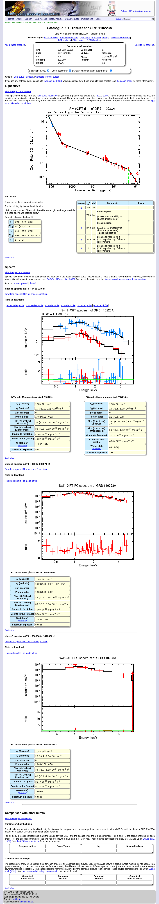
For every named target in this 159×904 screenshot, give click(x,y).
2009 (105, 95)
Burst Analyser (51, 37)
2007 (98, 95)
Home (11, 19)
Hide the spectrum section (17, 272)
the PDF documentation (28, 841)
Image (106, 37)
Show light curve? (38, 71)
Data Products (72, 19)
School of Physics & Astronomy (136, 11)
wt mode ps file (52, 305)
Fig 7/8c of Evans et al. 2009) (61, 279)
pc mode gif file (100, 305)
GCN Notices (78, 40)
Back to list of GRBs (144, 45)
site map (119, 19)
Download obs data (120, 37)
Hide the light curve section (18, 91)
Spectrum (96, 37)
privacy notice (26, 901)
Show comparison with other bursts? (91, 71)
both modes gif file (34, 305)
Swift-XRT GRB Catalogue (35, 22)
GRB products (17, 22)
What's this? (22, 446)
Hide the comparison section (18, 818)
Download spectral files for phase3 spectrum (26, 641)
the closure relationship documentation (40, 871)
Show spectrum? (60, 71)
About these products (15, 45)
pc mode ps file (84, 305)
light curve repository (47, 95)
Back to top (9, 257)
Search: (127, 19)
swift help (15, 899)
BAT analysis (64, 40)
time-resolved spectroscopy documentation (125, 279)
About (19, 19)
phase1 (17, 283)
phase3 (32, 283)
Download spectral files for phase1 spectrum (26, 294)
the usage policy (124, 81)
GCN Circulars (94, 40)
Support (28, 19)
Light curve (85, 37)
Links (98, 19)
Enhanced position (69, 37)
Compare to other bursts (47, 77)
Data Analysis (56, 19)
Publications (87, 19)
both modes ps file (15, 305)
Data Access (41, 19)
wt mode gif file (68, 305)
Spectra (30, 77)
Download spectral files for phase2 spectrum (26, 469)
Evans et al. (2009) (53, 81)
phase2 (24, 283)
